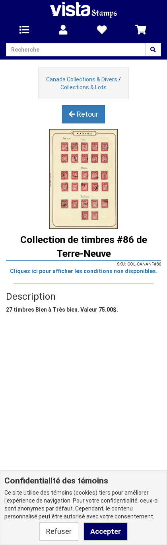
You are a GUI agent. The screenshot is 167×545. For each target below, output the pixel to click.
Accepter (105, 531)
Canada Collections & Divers (81, 79)
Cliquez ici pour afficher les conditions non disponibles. (83, 271)
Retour (83, 114)
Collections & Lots (83, 87)
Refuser (59, 531)
